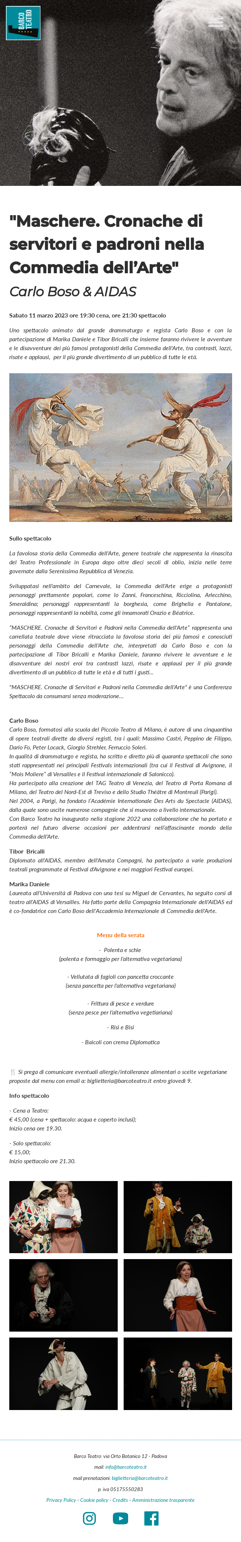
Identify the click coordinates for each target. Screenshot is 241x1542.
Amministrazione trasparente (163, 1500)
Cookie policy (94, 1500)
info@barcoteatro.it (126, 1467)
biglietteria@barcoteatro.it (140, 1478)
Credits (120, 1500)
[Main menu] (215, 23)
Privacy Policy (61, 1500)
